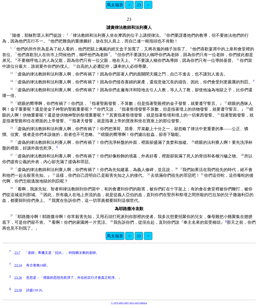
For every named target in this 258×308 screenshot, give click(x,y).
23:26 (18, 277)
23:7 (17, 253)
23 (139, 5)
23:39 (18, 290)
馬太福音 (115, 5)
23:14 (18, 265)
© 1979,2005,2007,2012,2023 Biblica (129, 303)
